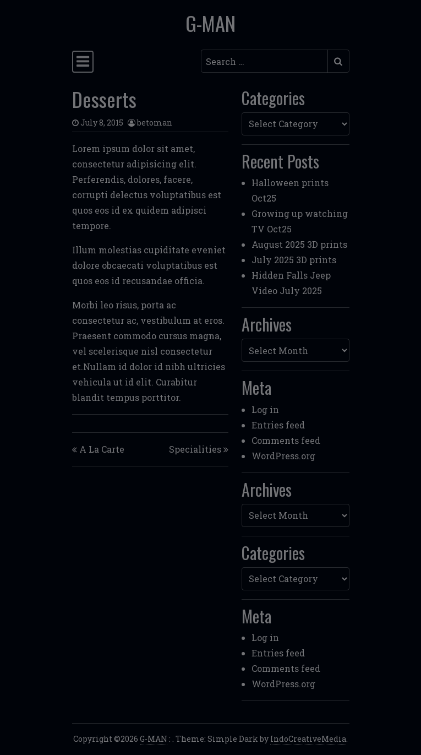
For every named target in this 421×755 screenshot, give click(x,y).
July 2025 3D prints (293, 259)
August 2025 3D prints (299, 244)
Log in (265, 409)
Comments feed (285, 440)
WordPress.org (283, 455)
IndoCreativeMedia (308, 739)
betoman (154, 122)
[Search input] (264, 61)
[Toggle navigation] (83, 62)
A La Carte (101, 449)
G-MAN (210, 23)
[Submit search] (338, 61)
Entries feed (278, 425)
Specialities (195, 449)
